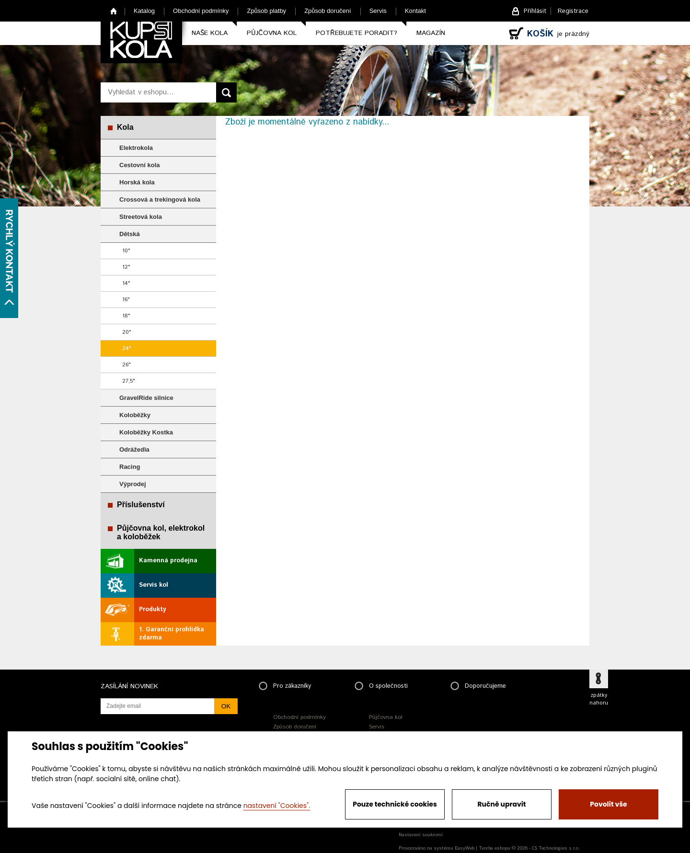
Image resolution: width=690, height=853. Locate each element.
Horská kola (137, 182)
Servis (378, 10)
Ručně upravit (501, 804)
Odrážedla (134, 449)
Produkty (152, 609)
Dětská (129, 234)
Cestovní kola (139, 165)
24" (126, 348)
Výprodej (132, 484)
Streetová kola (140, 216)
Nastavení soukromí (421, 834)
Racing (129, 466)
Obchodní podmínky (201, 10)
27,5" (128, 381)
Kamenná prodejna (168, 560)
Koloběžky (134, 415)
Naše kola (210, 33)
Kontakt (415, 10)
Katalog (144, 10)
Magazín (430, 33)
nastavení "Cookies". (276, 805)
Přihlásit (535, 11)
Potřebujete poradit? (356, 33)
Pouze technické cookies (395, 804)
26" (126, 365)
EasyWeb (464, 848)
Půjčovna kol (272, 33)
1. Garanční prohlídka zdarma (171, 633)
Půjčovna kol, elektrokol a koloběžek (161, 532)
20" (126, 332)
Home (114, 11)
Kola (125, 127)
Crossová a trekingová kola (159, 199)
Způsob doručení (327, 10)
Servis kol (153, 585)
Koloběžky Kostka (146, 432)
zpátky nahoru (598, 699)
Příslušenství (141, 504)
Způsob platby (266, 10)
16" (126, 300)
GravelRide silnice (146, 397)
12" (126, 267)
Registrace (573, 11)
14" (126, 283)
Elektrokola (136, 147)
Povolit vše (608, 804)
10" (126, 251)
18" (126, 316)
